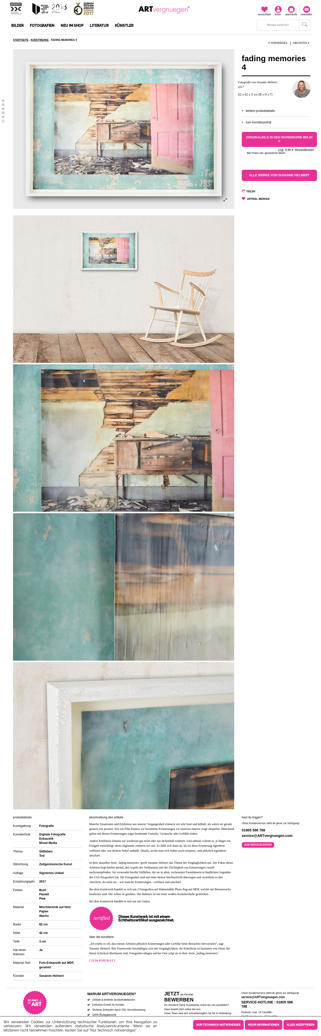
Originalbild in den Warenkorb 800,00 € (279, 139)
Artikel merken (258, 199)
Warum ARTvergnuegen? (111, 994)
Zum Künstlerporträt (258, 122)
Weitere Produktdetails (260, 111)
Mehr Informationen (263, 1024)
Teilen (250, 191)
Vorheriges (277, 43)
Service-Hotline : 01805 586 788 (267, 1004)
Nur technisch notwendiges (218, 1024)
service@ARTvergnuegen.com (263, 997)
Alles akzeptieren (300, 1024)
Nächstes (301, 43)
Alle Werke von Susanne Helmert (279, 175)
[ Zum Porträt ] (102, 960)
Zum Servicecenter (258, 844)
